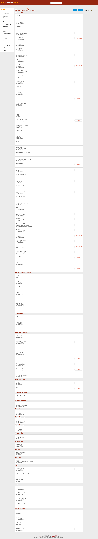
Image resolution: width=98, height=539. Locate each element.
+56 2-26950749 (20, 34)
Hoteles (4, 14)
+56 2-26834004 (20, 343)
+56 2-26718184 (20, 50)
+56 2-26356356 (20, 198)
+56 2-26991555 (20, 398)
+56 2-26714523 (20, 519)
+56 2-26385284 (20, 354)
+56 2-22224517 (20, 143)
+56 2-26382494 (20, 111)
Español (94, 2)
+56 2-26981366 (20, 349)
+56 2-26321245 (20, 422)
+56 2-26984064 (20, 28)
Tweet (75, 10)
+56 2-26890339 (20, 384)
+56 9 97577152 (21, 253)
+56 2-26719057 (20, 78)
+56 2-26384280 (20, 61)
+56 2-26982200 (20, 300)
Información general (6, 38)
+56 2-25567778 (20, 283)
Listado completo (6, 13)
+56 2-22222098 (20, 324)
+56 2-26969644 (20, 242)
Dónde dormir (7, 12)
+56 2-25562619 (20, 209)
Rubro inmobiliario (6, 33)
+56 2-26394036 (20, 489)
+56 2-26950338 (20, 514)
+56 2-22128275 (20, 259)
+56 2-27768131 (20, 376)
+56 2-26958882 (20, 237)
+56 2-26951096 (20, 193)
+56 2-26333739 (20, 67)
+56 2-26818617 (20, 83)
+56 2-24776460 (20, 319)
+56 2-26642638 (20, 133)
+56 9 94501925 (29, 226)
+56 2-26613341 (20, 530)
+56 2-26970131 (20, 165)
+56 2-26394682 (20, 138)
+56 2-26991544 (20, 289)
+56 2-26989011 (20, 176)
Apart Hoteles (5, 16)
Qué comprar (5, 36)
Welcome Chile (38, 536)
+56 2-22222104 (20, 311)
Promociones (5, 22)
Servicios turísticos (6, 26)
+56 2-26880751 (20, 462)
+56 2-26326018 (20, 160)
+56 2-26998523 (20, 182)
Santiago (3, 9)
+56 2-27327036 (20, 23)
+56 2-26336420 (20, 406)
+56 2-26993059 (20, 371)
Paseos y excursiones (7, 43)
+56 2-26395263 (20, 72)
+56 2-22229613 (20, 330)
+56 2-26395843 (20, 338)
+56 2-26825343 (20, 454)
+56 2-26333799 (20, 171)
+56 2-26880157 (20, 390)
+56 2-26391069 (20, 39)
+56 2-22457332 (20, 215)
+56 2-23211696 (20, 226)
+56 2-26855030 (20, 56)
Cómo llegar (4, 31)
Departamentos (6, 17)
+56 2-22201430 (20, 446)
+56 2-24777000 (20, 270)
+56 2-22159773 (20, 231)
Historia (3, 50)
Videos (3, 48)
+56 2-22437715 (20, 248)
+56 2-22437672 (20, 495)
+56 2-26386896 (20, 94)
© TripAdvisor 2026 (53, 535)
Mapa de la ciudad (6, 41)
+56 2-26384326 (20, 525)
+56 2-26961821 (20, 264)
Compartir (81, 10)
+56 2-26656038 (20, 305)
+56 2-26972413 (20, 365)
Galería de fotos (7, 45)
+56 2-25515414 (20, 204)
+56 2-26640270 (20, 187)
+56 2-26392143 (20, 500)
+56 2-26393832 (20, 45)
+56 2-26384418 (20, 414)
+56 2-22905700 (20, 127)
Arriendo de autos (6, 24)
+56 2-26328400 (20, 149)
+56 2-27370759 (20, 481)
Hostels (4, 19)
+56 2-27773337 (20, 116)
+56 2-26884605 (20, 506)
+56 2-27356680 (20, 154)
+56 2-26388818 (20, 17)
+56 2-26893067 (20, 105)
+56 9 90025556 (21, 220)
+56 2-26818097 (20, 278)
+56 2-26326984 (20, 100)
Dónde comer (5, 29)
